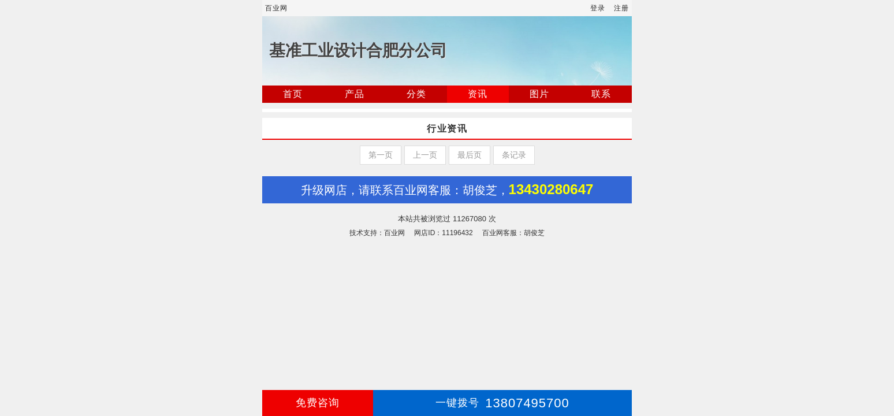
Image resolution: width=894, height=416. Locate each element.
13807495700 (502, 403)
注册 (621, 8)
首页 (293, 94)
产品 (354, 94)
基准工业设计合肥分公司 (358, 51)
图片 (539, 94)
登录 (597, 8)
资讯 (477, 94)
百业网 (276, 8)
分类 (416, 94)
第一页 (380, 154)
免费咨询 (318, 402)
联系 (601, 94)
